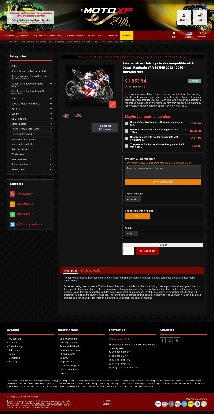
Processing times (69, 372)
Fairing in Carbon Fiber (23, 134)
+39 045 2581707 (121, 359)
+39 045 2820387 (24, 193)
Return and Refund (69, 349)
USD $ (201, 35)
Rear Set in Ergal (20, 149)
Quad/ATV (16, 114)
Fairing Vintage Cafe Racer (25, 129)
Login (12, 357)
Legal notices (67, 364)
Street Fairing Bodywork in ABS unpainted (27, 92)
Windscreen (17, 154)
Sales (14, 66)
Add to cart (147, 254)
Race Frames (18, 169)
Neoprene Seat (19, 159)
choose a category (69, 368)
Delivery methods (69, 345)
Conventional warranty (71, 353)
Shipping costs (67, 357)
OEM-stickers (18, 119)
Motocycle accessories (23, 139)
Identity (13, 345)
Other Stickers (18, 124)
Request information (105, 127)
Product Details (90, 273)
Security (64, 360)
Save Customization (162, 183)
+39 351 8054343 (24, 204)
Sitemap (13, 364)
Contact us (14, 360)
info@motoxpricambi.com (29, 224)
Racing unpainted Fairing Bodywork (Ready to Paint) (29, 77)
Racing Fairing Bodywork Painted (28, 71)
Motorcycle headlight (22, 144)
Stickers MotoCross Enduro (25, 104)
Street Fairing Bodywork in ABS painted (27, 85)
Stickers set (17, 98)
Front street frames (21, 164)
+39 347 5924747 (24, 214)
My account (15, 341)
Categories (18, 56)
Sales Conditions (68, 341)
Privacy (63, 376)
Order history (15, 349)
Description (70, 273)
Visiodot (107, 406)
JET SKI (15, 109)
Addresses (15, 353)
